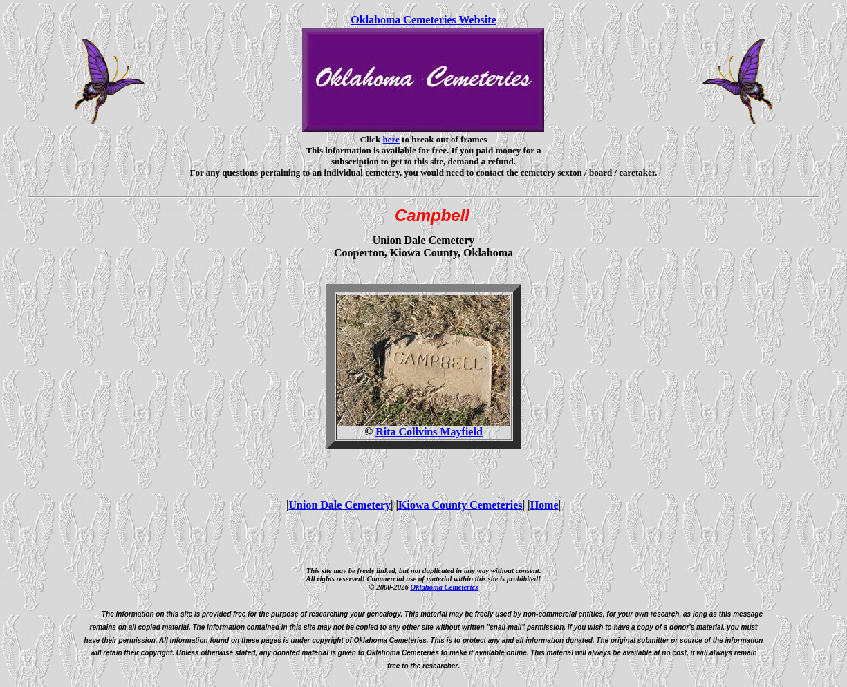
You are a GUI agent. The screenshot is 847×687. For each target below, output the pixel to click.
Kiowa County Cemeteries (460, 505)
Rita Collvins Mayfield (429, 431)
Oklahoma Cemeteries (444, 587)
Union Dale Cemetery (340, 505)
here (391, 139)
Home (544, 505)
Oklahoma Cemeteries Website (423, 20)
